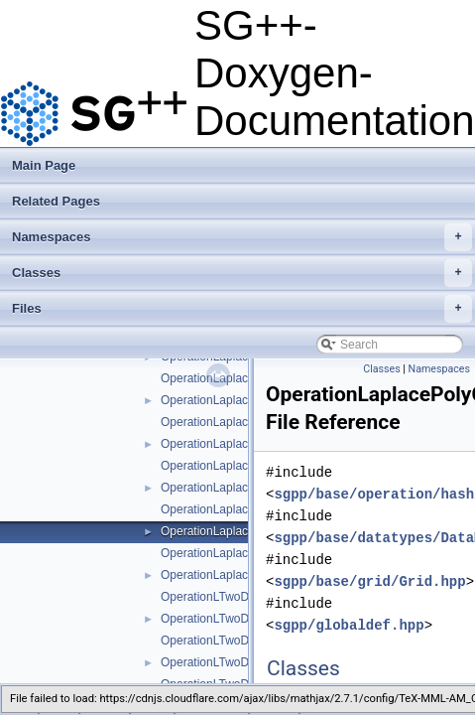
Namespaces (242, 237)
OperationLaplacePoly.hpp (230, 400)
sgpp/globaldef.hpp (348, 625)
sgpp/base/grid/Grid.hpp (369, 581)
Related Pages (56, 201)
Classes (242, 273)
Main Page (43, 165)
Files (242, 309)
